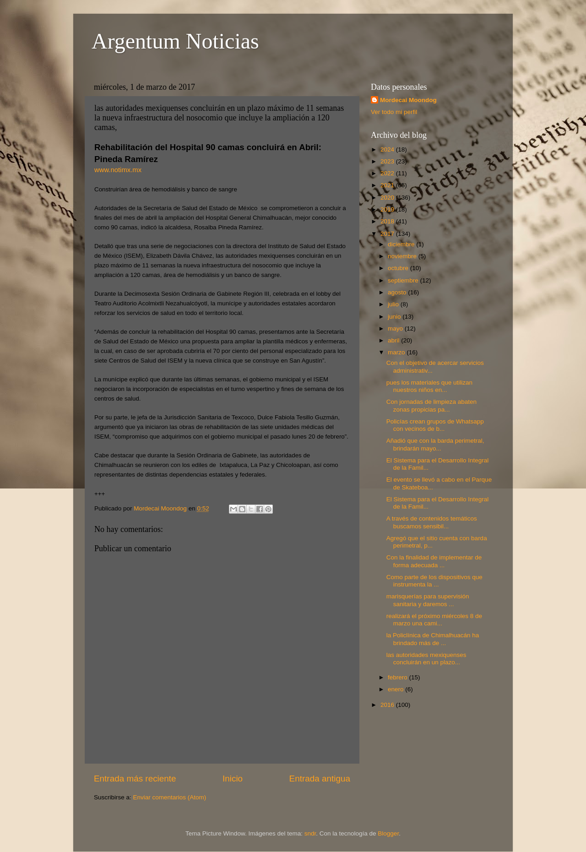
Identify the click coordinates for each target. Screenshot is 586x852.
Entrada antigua (319, 778)
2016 (388, 704)
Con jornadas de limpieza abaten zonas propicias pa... (431, 405)
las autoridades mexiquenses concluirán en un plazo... (426, 658)
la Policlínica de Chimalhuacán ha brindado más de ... (432, 639)
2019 (388, 209)
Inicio (232, 778)
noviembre (403, 256)
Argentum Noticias (175, 41)
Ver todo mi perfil (394, 112)
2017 (388, 233)
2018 (388, 221)
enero (396, 689)
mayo (396, 328)
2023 (388, 161)
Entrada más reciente (135, 778)
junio (395, 316)
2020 (388, 197)
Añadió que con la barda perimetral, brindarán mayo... (435, 444)
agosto (398, 292)
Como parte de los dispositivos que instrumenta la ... (434, 581)
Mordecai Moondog (408, 100)
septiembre (404, 280)
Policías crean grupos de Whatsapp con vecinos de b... (435, 425)
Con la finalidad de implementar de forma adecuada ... (434, 561)
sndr (310, 833)
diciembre (402, 244)
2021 (388, 185)
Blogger (388, 833)
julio (394, 304)
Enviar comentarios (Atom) (169, 797)
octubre (399, 268)
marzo (397, 352)
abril (394, 340)
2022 (388, 173)
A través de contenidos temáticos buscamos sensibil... (431, 522)
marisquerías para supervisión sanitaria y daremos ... (427, 600)
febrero (398, 677)
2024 (388, 149)
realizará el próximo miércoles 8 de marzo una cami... (434, 620)
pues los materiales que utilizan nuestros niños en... (429, 386)
